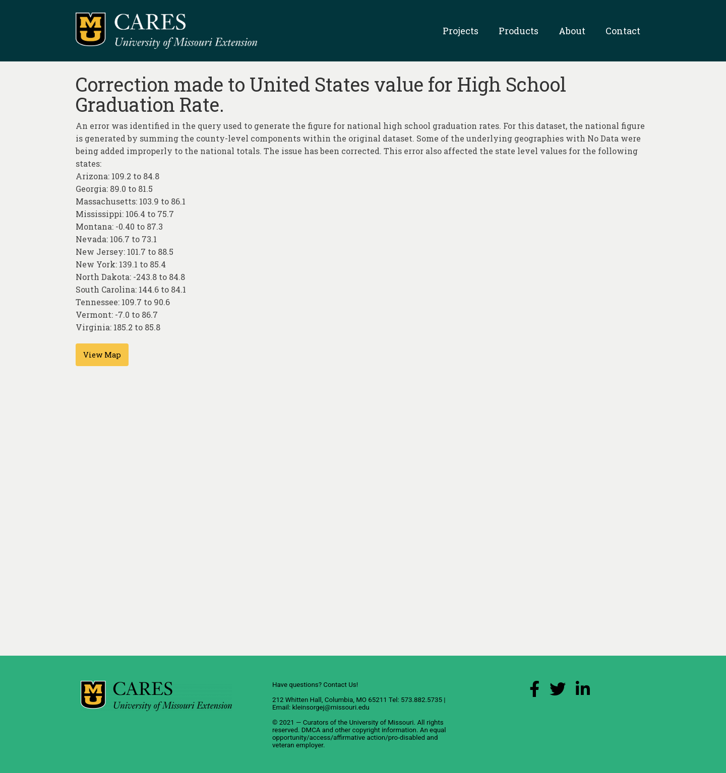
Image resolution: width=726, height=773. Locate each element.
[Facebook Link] (534, 691)
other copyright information (375, 730)
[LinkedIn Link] (583, 691)
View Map (102, 355)
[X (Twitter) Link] (558, 691)
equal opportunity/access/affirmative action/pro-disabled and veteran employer (359, 737)
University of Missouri (381, 722)
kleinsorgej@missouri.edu (330, 707)
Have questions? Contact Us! (315, 684)
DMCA (311, 730)
